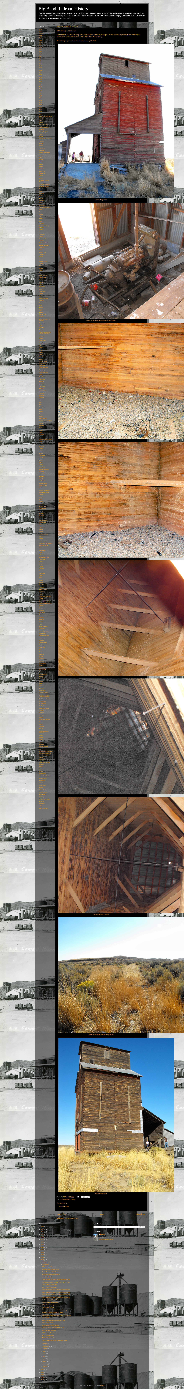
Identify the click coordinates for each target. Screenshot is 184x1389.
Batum (41, 175)
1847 (40, 31)
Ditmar (41, 289)
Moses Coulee (43, 520)
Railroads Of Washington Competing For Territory (56, 1315)
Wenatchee (42, 773)
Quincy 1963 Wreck (44, 601)
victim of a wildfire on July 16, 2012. (85, 41)
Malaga (41, 464)
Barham (41, 168)
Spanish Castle (43, 692)
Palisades (42, 573)
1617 (40, 29)
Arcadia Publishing (44, 152)
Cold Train (42, 234)
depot (40, 284)
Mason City (42, 474)
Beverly (41, 178)
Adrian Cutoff (43, 125)
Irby (40, 404)
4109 (40, 81)
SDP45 (103, 1234)
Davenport (42, 273)
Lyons (41, 460)
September (46, 1346)
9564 (40, 114)
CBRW (41, 219)
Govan (41, 359)
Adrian (41, 122)
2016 (42, 1252)
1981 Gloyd (45, 1317)
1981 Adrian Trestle (47, 1322)
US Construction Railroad (44, 732)
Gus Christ (42, 377)
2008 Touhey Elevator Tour (50, 1302)
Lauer (40, 441)
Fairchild (41, 327)
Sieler (40, 683)
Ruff (40, 652)
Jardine (41, 411)
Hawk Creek (42, 391)
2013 (42, 1260)
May (44, 1356)
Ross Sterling (43, 642)
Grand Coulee (43, 361)
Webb (40, 769)
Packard (41, 568)
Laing (40, 432)
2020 (42, 1242)
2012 (42, 1369)
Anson (41, 145)
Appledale (42, 148)
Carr (40, 216)
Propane (41, 591)
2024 (42, 1232)
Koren (41, 427)
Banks (41, 166)
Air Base (41, 129)
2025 (42, 1229)
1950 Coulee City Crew (49, 1333)
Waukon (41, 764)
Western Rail (43, 778)
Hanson (41, 384)
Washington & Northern (46, 751)
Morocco (41, 515)
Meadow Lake (43, 483)
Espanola (41, 323)
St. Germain (42, 703)
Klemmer (41, 425)
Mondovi (41, 504)
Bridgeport (42, 200)
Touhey (73, 1199)
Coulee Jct (42, 254)
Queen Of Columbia (45, 596)
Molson (41, 501)
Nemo (41, 536)
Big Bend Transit (44, 186)
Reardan (41, 610)
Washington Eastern (45, 753)
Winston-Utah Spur (44, 799)
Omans (41, 561)
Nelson (41, 531)
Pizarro (41, 582)
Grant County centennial (43, 364)
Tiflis (40, 722)
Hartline (41, 388)
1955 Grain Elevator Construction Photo (53, 1320)
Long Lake (42, 455)
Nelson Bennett (43, 534)
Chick (40, 232)
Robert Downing (43, 631)
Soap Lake (42, 690)
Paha (40, 571)
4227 (40, 88)
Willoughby (42, 790)
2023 (42, 1234)
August (45, 1348)
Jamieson (42, 407)
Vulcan (41, 742)
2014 (42, 1257)
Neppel (41, 538)
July (44, 1351)
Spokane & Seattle (44, 699)
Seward (41, 679)
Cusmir (41, 263)
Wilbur (41, 787)
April (44, 1359)
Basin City (42, 171)
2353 (40, 40)
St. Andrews (42, 701)
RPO (40, 649)
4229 (40, 91)
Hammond (42, 379)
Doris (40, 296)
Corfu (40, 249)
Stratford (41, 710)
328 (40, 61)
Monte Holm (42, 508)
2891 (40, 47)
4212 (40, 86)
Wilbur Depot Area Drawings (50, 1325)
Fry (40, 345)
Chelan (41, 229)
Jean (40, 414)
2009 (42, 1377)
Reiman (41, 615)
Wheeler (41, 783)
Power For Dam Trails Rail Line (51, 1272)
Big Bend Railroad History (63, 8)
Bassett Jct (42, 173)
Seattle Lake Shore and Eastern (44, 668)
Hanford (41, 381)
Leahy (41, 444)
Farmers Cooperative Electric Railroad (45, 332)
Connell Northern (44, 245)
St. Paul (41, 706)
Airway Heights (43, 132)
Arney (40, 155)
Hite (40, 400)
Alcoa (40, 134)
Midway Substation (44, 490)
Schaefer (41, 658)
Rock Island (42, 633)
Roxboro (41, 645)
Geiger (41, 350)
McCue (41, 478)
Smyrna (41, 688)
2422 (40, 42)
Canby (41, 214)
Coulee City (42, 252)
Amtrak (41, 143)
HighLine (41, 395)
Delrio (40, 280)
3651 (40, 70)
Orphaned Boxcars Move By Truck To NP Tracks (56, 1282)
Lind (40, 451)
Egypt (40, 310)
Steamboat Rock (44, 708)
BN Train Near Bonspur (49, 1330)
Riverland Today (47, 1277)
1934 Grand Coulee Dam (49, 1287)
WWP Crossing (43, 808)
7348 (40, 95)
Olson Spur (42, 559)
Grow (40, 374)
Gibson (41, 352)
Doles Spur (42, 291)
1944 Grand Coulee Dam (49, 1284)
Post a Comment (64, 1206)
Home (101, 1214)
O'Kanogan (42, 550)
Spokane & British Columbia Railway (44, 695)
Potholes (41, 587)
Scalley (41, 656)
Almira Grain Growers (45, 138)
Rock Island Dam (44, 635)
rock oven (42, 638)
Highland (41, 393)
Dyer (40, 305)
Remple (41, 617)
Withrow (41, 801)
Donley (41, 293)
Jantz (40, 409)
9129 (40, 112)
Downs (41, 303)
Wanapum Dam (43, 746)
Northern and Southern (45, 543)
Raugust (41, 608)
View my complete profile (106, 1239)
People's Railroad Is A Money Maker (52, 1312)
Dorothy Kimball (43, 298)
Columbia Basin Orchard (43, 239)
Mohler (41, 497)
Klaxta (41, 423)
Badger (41, 164)
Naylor (41, 529)
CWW (40, 270)
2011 (42, 1372)
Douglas (41, 300)
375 (40, 72)
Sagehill (41, 654)
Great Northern (66, 1199)
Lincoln (41, 448)
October (45, 1343)
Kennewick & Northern (45, 421)
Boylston (41, 196)
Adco (40, 120)
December (46, 1262)
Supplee (41, 712)
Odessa (41, 555)
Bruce (40, 202)
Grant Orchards (43, 367)
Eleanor (41, 312)
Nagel (40, 527)
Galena (41, 347)
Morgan (41, 513)
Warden (41, 749)
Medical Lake (43, 485)
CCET (41, 221)
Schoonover (42, 663)
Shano (41, 681)
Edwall (41, 307)
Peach (41, 580)
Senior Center (43, 674)
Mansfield (42, 467)
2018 (42, 1247)
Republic (41, 619)
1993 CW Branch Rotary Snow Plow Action (54, 1340)
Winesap (41, 796)
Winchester (42, 794)
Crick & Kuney (43, 261)
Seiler (40, 672)
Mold (40, 499)
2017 (42, 1249)
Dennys (41, 282)
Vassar (41, 735)
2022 (42, 1237)
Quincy (41, 598)
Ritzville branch (43, 626)
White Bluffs (42, 785)
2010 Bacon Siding (47, 1267)
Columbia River (43, 243)
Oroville (41, 564)
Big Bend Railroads (44, 184)
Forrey (41, 338)
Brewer (41, 198)
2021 (42, 1239)
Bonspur (41, 193)
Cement (41, 223)
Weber (41, 771)
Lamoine (41, 434)
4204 (40, 84)
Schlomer (42, 661)
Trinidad (41, 726)
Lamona (41, 437)
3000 (40, 51)
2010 (42, 1374)
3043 (40, 56)
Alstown (41, 141)
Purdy (40, 594)
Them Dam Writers (44, 719)
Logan (41, 453)
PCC (40, 578)
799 (40, 98)
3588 (40, 68)
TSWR (41, 729)
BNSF (41, 191)
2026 (42, 1227)
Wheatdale (42, 780)
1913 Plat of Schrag (48, 1305)
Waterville (42, 760)
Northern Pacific (43, 545)
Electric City (42, 314)
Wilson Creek (43, 792)
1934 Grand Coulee (48, 1307)
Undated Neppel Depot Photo (50, 1300)
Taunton (41, 715)
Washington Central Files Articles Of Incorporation (56, 1310)
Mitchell (41, 494)
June (44, 1354)
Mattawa (41, 476)
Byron (40, 209)
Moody (41, 511)
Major (40, 462)
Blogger (102, 1385)
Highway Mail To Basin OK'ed (50, 1269)
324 (40, 58)
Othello (41, 566)
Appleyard (42, 150)
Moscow (41, 518)
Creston (41, 259)
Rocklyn (41, 640)
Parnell (41, 575)
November (46, 1264)
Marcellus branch (44, 469)
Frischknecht (43, 343)
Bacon (41, 162)
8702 (40, 105)
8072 (40, 100)
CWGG (41, 268)
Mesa (40, 488)
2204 (40, 38)
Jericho (41, 416)
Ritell (40, 624)
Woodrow (42, 803)
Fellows (41, 336)
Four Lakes (42, 340)
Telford (41, 717)
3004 (40, 54)
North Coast (42, 541)
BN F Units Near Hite (48, 1338)
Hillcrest (41, 397)
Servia (41, 676)
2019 (42, 1244)
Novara (41, 548)
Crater (41, 256)
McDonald (42, 481)
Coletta (41, 236)
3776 (40, 75)
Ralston (41, 605)
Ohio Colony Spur (44, 557)
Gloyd (40, 354)
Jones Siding (43, 418)
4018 (40, 79)
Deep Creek (42, 277)
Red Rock (42, 612)
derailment (42, 286)
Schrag (41, 665)
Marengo (41, 471)
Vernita (41, 737)
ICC (40, 402)
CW (40, 266)
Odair (40, 552)
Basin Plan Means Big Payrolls (51, 1274)
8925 (40, 109)
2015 (42, 1255)
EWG (40, 325)
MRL (40, 524)
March (45, 1361)
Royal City (42, 647)
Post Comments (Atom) (71, 1218)
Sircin (40, 685)
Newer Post (61, 1214)
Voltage (41, 739)
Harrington (42, 386)
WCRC (41, 766)
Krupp (41, 430)
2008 (42, 1380)
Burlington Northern (44, 207)
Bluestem (41, 189)
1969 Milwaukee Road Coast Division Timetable (56, 1289)
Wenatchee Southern (45, 776)
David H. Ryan (43, 275)
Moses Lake (42, 522)
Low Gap (41, 457)
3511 (40, 65)
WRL (40, 806)
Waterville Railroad (44, 762)
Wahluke (41, 744)
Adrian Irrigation (43, 127)
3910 (40, 77)
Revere (41, 621)
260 (40, 44)
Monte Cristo (43, 506)
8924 (40, 107)
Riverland (42, 628)
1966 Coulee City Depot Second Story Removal (56, 1279)
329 (40, 63)
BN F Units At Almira (48, 1335)
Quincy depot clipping (45, 603)
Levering (41, 446)
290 (40, 49)
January (45, 1366)
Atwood (41, 159)
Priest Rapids (43, 589)
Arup (40, 157)
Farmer (41, 330)
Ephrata (41, 316)
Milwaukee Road (44, 492)
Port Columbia (43, 585)
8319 (40, 102)
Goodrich (41, 357)
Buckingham (42, 205)
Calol (40, 212)
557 (40, 93)
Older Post (140, 1214)
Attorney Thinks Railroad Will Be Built (53, 1327)
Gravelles (42, 370)
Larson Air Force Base (45, 439)
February (45, 1364)
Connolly (41, 247)
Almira (41, 136)
